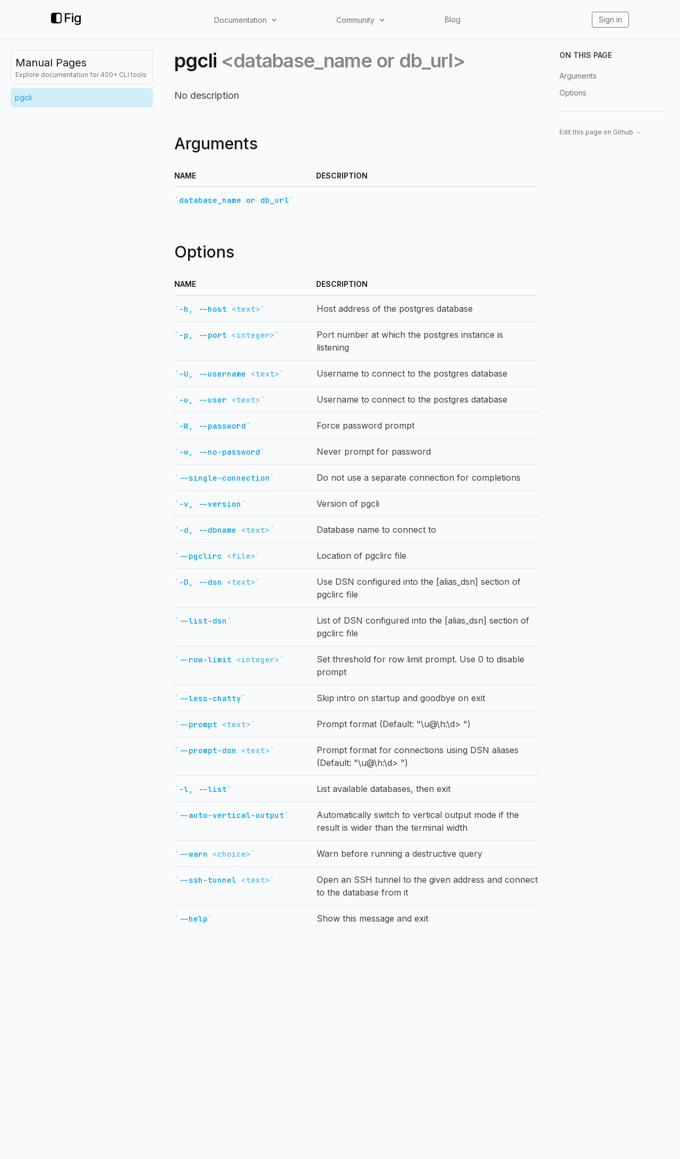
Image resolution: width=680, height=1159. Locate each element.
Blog (453, 19)
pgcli (23, 97)
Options (572, 92)
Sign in (610, 19)
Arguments (578, 75)
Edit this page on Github (600, 132)
